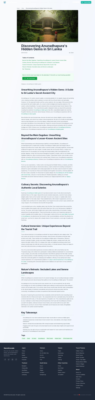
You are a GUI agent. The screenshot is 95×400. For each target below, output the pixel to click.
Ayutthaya (24, 370)
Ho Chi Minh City (44, 353)
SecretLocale (10, 2)
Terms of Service (80, 383)
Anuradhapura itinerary (64, 127)
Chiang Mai (25, 368)
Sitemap (78, 387)
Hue (41, 359)
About (66, 2)
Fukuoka (24, 359)
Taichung (60, 355)
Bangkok (24, 366)
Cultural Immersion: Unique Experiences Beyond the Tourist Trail (39, 64)
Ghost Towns (44, 2)
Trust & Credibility (80, 374)
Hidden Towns (25, 2)
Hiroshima (24, 357)
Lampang (24, 374)
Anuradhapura (41, 338)
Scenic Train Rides (54, 2)
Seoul (41, 366)
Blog (61, 2)
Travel (23, 338)
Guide (28, 338)
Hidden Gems (58, 338)
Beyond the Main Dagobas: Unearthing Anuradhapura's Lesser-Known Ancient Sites (44, 60)
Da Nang (42, 357)
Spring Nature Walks (81, 361)
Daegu (41, 370)
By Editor (71, 52)
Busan (41, 368)
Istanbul (60, 370)
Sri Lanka (34, 338)
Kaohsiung (60, 353)
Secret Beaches (35, 2)
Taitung (60, 359)
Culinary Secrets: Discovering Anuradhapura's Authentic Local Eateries (40, 62)
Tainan (59, 357)
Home (18, 8)
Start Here (78, 376)
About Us (78, 372)
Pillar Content (50, 338)
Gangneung (43, 374)
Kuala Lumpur (61, 372)
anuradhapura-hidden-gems (34, 84)
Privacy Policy (79, 381)
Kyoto (23, 353)
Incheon (42, 372)
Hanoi (41, 351)
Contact (78, 379)
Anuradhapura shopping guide (56, 129)
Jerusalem (60, 374)
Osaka (23, 355)
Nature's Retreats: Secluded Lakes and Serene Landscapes (37, 67)
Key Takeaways (26, 69)
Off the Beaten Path (67, 338)
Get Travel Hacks (30, 78)
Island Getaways (80, 366)
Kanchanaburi (25, 372)
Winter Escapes (80, 357)
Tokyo (23, 351)
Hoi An (41, 355)
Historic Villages (80, 364)
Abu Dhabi (60, 368)
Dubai (59, 366)
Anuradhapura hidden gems (40, 110)
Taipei (59, 351)
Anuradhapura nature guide (28, 114)
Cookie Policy (79, 385)
